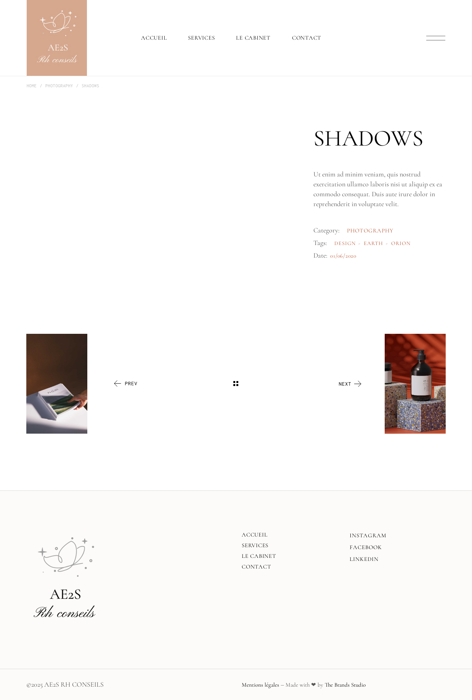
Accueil (254, 534)
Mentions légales (260, 684)
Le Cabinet (259, 556)
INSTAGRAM (368, 535)
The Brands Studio (345, 684)
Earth (373, 243)
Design (345, 243)
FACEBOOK (366, 547)
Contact (256, 566)
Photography (370, 230)
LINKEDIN (364, 559)
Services (255, 545)
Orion (401, 243)
